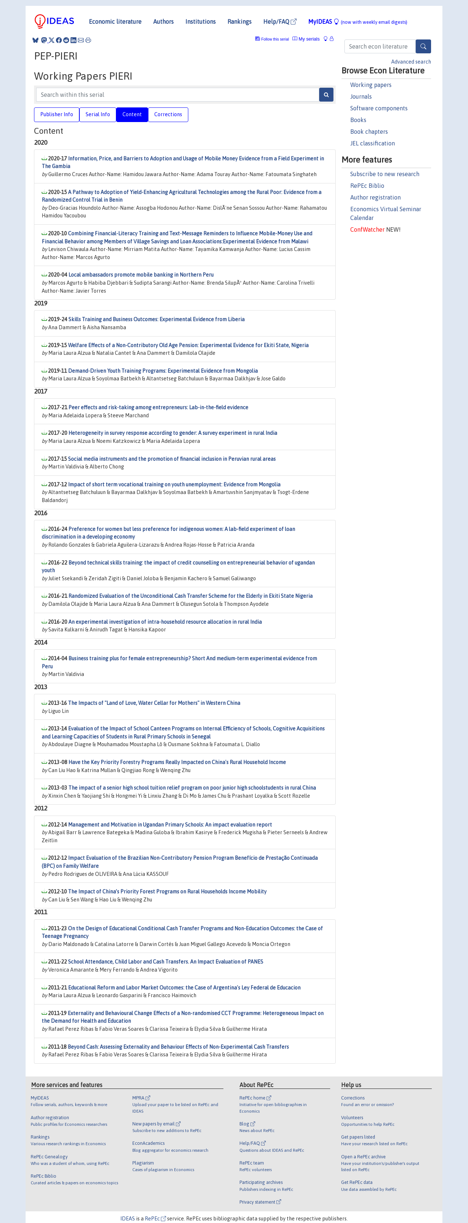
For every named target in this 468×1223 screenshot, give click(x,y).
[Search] (423, 46)
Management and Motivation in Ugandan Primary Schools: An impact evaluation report (170, 825)
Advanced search (411, 62)
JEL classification (372, 143)
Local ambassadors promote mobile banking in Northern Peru (141, 275)
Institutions (200, 21)
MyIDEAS (357, 21)
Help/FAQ (280, 21)
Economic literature (115, 21)
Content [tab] (132, 114)
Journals (361, 96)
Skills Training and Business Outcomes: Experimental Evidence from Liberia (156, 319)
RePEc (155, 1219)
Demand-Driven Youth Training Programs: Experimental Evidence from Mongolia (163, 371)
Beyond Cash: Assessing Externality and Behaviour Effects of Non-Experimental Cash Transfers (178, 1047)
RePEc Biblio (367, 185)
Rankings (239, 21)
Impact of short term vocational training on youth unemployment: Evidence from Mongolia (174, 484)
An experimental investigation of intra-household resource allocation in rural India (165, 622)
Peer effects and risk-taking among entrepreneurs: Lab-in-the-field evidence (158, 407)
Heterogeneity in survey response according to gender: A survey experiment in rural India (172, 433)
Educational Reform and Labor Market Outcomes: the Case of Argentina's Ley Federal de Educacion (184, 988)
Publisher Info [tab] (56, 114)
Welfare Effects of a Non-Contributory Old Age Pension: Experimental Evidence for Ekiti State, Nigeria (188, 345)
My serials (306, 39)
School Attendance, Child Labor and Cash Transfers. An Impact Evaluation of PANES (165, 962)
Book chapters (369, 131)
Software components (379, 108)
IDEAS (127, 1219)
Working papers (371, 84)
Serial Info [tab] (98, 114)
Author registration (375, 197)
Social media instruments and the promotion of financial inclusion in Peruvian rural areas (172, 459)
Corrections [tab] (168, 114)
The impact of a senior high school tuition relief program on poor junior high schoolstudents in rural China (192, 788)
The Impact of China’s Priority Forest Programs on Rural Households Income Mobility (167, 892)
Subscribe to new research (384, 174)
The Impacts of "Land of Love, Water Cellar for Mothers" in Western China (154, 703)
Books (358, 120)
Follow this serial (275, 39)
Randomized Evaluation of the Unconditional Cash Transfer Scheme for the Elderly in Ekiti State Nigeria (190, 596)
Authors (163, 21)
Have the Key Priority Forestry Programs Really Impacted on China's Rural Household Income (177, 762)
